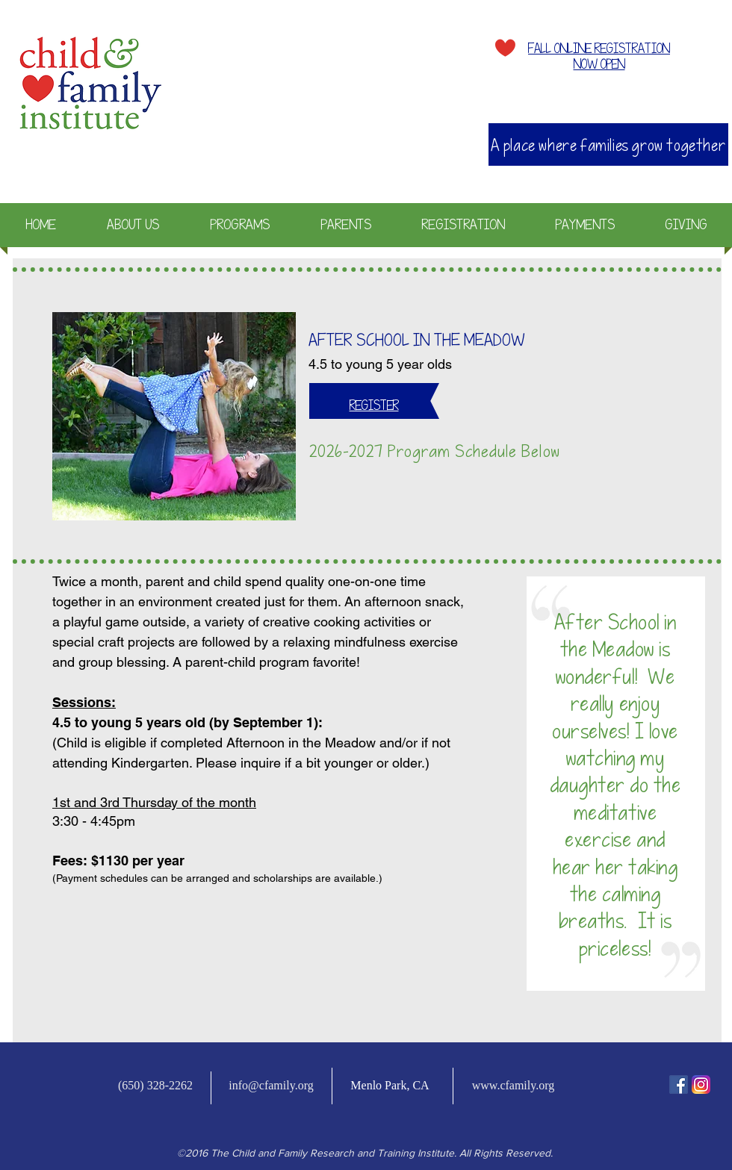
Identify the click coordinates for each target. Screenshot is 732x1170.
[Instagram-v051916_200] (701, 1084)
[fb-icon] (678, 1084)
